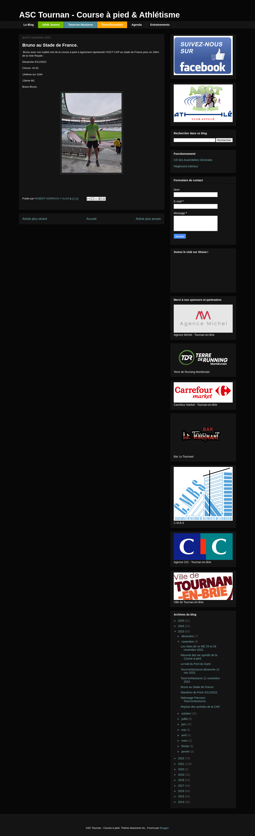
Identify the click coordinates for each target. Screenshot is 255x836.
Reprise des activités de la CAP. (200, 706)
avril (184, 735)
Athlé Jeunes (51, 24)
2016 (181, 791)
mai (183, 729)
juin (183, 724)
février (185, 746)
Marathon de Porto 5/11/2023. (199, 692)
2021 (181, 763)
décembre (187, 636)
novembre (187, 641)
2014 (181, 802)
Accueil (91, 219)
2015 (181, 796)
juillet (184, 718)
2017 (181, 785)
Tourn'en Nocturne (80, 24)
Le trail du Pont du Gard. (196, 663)
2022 (181, 758)
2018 (181, 780)
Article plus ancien (148, 219)
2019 (181, 774)
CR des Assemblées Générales (193, 160)
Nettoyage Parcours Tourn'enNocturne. (193, 699)
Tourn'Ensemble (112, 24)
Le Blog (29, 24)
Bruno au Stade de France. (197, 687)
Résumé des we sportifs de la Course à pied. (199, 657)
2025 (181, 620)
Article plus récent (34, 219)
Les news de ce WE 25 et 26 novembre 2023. (198, 648)
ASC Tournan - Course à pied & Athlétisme (99, 14)
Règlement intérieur (186, 166)
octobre (186, 713)
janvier (185, 751)
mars (184, 740)
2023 (181, 631)
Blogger (164, 827)
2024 (181, 626)
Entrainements (160, 24)
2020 (181, 769)
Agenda (136, 24)
